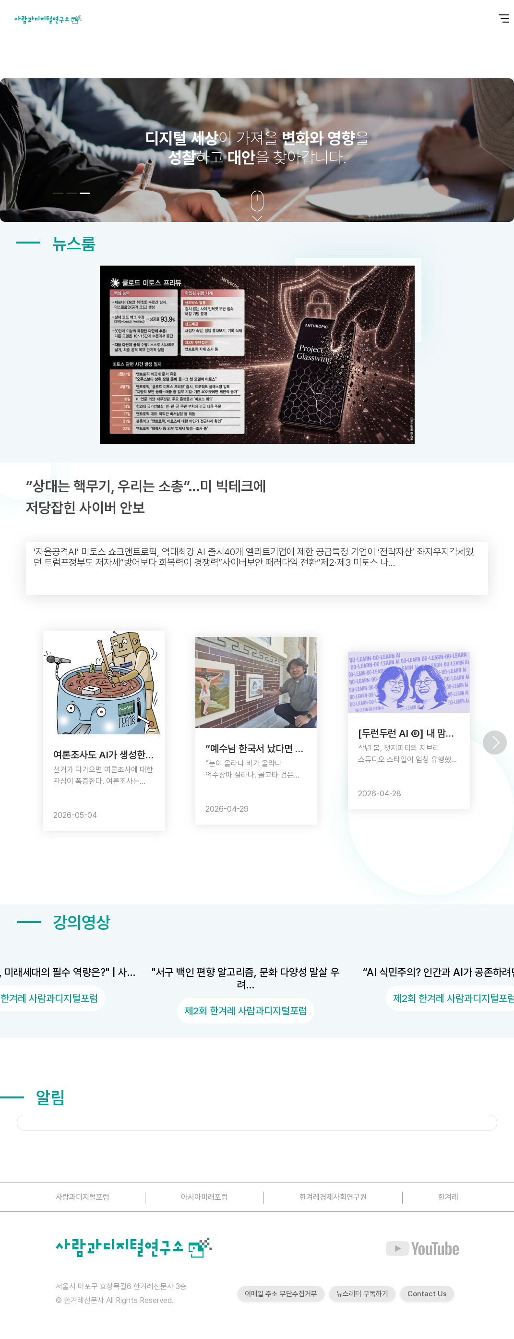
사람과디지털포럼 (82, 1197)
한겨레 (448, 1197)
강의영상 (63, 922)
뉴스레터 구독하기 (362, 1294)
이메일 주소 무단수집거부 (281, 1294)
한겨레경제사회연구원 (333, 1197)
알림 (32, 1098)
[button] (58, 193)
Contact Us (427, 1294)
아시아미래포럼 (204, 1197)
